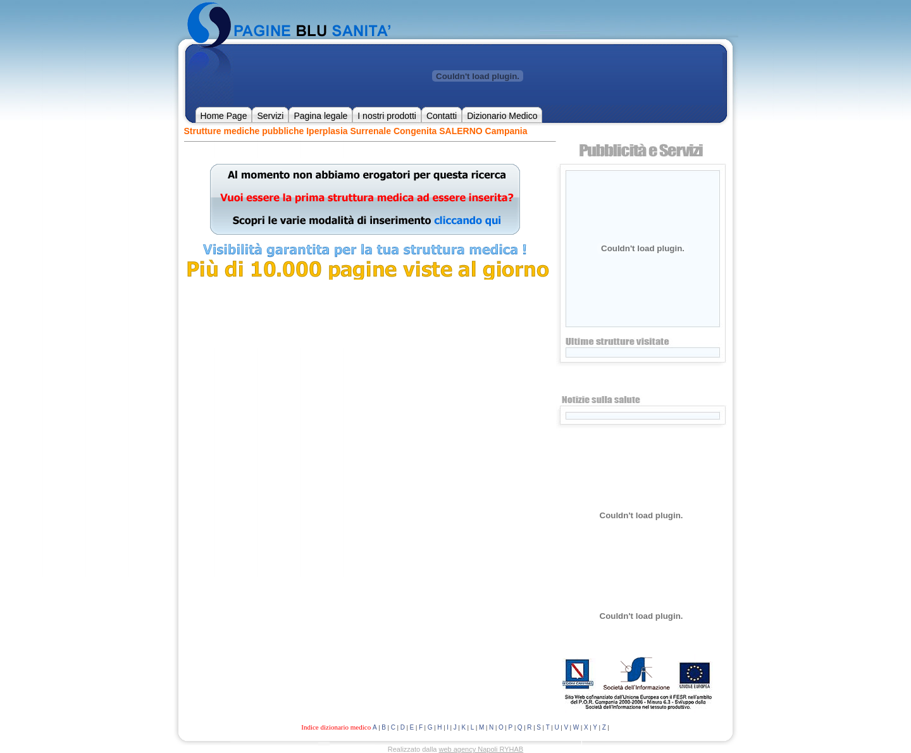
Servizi (270, 116)
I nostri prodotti (386, 116)
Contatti (441, 116)
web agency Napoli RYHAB (481, 749)
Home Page (224, 116)
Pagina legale (320, 116)
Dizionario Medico (502, 116)
